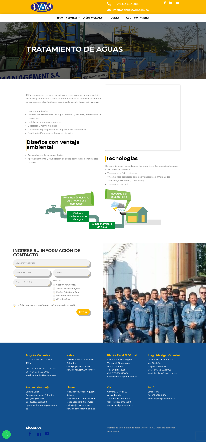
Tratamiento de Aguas (66, 288)
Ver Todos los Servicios (66, 295)
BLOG (128, 18)
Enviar (83, 311)
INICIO (60, 18)
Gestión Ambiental (64, 284)
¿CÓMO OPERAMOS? (93, 18)
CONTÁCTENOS (141, 18)
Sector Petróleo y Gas (66, 292)
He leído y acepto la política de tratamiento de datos (44, 305)
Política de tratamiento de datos (123, 427)
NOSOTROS (71, 18)
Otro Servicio (61, 299)
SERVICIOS (114, 18)
